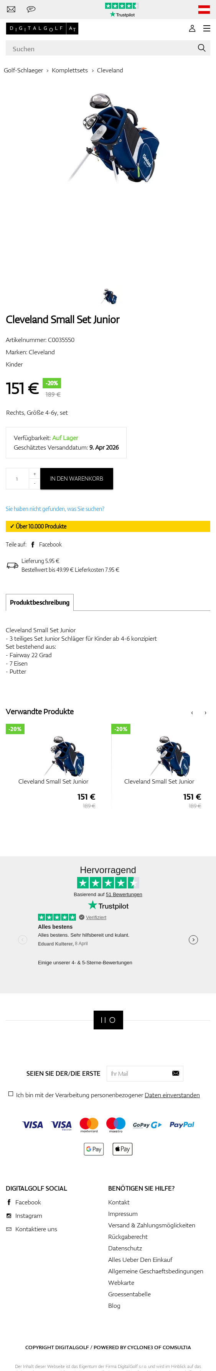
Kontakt (119, 1202)
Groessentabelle (129, 1294)
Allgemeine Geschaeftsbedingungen (155, 1271)
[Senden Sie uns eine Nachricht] (31, 9)
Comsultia (177, 1347)
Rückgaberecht (128, 1236)
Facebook (50, 544)
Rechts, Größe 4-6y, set (37, 412)
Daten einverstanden (172, 1095)
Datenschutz (125, 1248)
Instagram (28, 1215)
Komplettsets (70, 70)
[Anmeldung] (192, 28)
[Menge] (23, 478)
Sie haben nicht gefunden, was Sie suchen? (55, 508)
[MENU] (206, 28)
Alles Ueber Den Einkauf (140, 1259)
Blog (114, 1305)
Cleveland (110, 70)
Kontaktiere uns (36, 1229)
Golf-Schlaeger (23, 70)
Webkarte (121, 1282)
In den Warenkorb (76, 478)
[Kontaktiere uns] (11, 9)
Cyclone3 (140, 1347)
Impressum (123, 1213)
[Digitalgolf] (108, 1020)
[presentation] (192, 711)
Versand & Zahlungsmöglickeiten (151, 1225)
